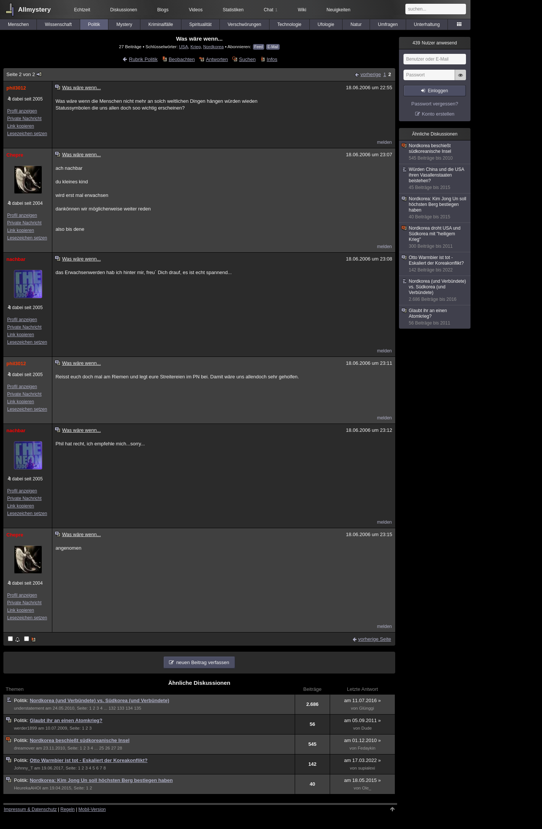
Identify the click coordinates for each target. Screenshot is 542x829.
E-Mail (273, 47)
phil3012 (16, 88)
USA (183, 46)
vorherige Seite (374, 639)
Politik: (22, 700)
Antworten (217, 59)
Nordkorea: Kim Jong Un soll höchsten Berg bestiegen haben (101, 780)
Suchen (247, 59)
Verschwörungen (244, 24)
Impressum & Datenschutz (30, 809)
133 (120, 708)
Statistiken (233, 9)
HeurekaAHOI (27, 788)
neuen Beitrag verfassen (202, 662)
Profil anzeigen (22, 111)
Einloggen (438, 90)
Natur (355, 24)
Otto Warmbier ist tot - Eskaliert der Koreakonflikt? (89, 760)
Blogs (163, 9)
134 (128, 708)
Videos (195, 9)
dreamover (24, 748)
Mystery (124, 24)
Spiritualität (200, 24)
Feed (258, 47)
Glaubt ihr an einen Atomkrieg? (66, 720)
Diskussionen (123, 9)
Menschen (18, 24)
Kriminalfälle (160, 24)
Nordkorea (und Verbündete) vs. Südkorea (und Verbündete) (99, 700)
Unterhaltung (427, 24)
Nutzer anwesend (435, 43)
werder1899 (25, 728)
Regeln (68, 809)
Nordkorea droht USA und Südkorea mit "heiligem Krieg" (435, 237)
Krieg (195, 46)
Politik (94, 24)
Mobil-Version (92, 809)
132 (112, 708)
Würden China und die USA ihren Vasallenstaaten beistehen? (435, 178)
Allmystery (34, 9)
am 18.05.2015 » (362, 780)
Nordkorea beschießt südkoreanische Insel (79, 740)
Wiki (302, 9)
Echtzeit (82, 9)
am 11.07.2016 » (362, 700)
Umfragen (388, 24)
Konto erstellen (438, 114)
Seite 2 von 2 (24, 74)
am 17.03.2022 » (362, 760)
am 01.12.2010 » (362, 740)
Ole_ (366, 788)
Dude (366, 728)
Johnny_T (23, 768)
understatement (29, 708)
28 (119, 748)
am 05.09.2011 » (362, 720)
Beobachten (182, 59)
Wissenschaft (58, 24)
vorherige (371, 74)
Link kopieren (20, 126)
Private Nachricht (24, 118)
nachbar (16, 259)
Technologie (289, 24)
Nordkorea (213, 46)
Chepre (14, 155)
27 (113, 748)
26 (107, 748)
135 (137, 708)
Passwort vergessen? (434, 104)
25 (101, 748)
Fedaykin (366, 748)
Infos (272, 59)
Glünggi (366, 708)
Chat (270, 9)
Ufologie (326, 24)
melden (384, 142)
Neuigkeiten (338, 9)
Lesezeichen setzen (27, 133)
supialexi (366, 768)
